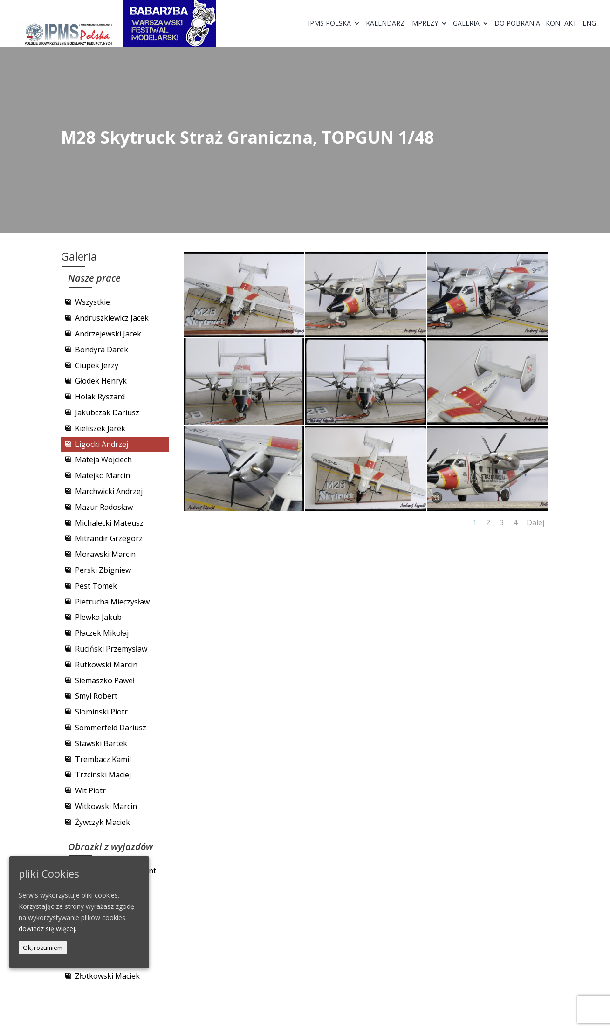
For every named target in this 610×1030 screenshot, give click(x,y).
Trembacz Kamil (103, 759)
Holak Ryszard (100, 396)
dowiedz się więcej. (47, 928)
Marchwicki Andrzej (109, 491)
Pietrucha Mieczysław (112, 602)
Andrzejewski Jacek (108, 334)
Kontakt (561, 23)
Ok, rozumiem (42, 947)
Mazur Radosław (104, 507)
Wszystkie (92, 302)
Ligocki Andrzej (101, 444)
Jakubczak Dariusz (107, 412)
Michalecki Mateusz (109, 523)
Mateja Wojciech (103, 459)
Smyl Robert (96, 696)
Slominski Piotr (101, 712)
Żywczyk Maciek (102, 822)
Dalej (535, 522)
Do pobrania (517, 23)
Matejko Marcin (102, 475)
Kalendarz (385, 23)
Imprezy (424, 23)
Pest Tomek (96, 586)
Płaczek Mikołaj (102, 633)
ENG (589, 23)
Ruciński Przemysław (111, 649)
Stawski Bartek (101, 743)
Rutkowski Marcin (106, 664)
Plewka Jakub (98, 617)
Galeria (466, 23)
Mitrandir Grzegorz (109, 538)
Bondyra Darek (101, 349)
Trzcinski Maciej (103, 774)
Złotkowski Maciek (107, 976)
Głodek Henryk (101, 381)
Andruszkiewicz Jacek (112, 318)
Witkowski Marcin (106, 806)
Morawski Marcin (105, 554)
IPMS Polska (329, 23)
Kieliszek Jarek (100, 428)
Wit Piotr (90, 790)
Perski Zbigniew (103, 570)
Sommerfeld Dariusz (110, 727)
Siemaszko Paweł (105, 680)
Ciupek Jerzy (96, 365)
